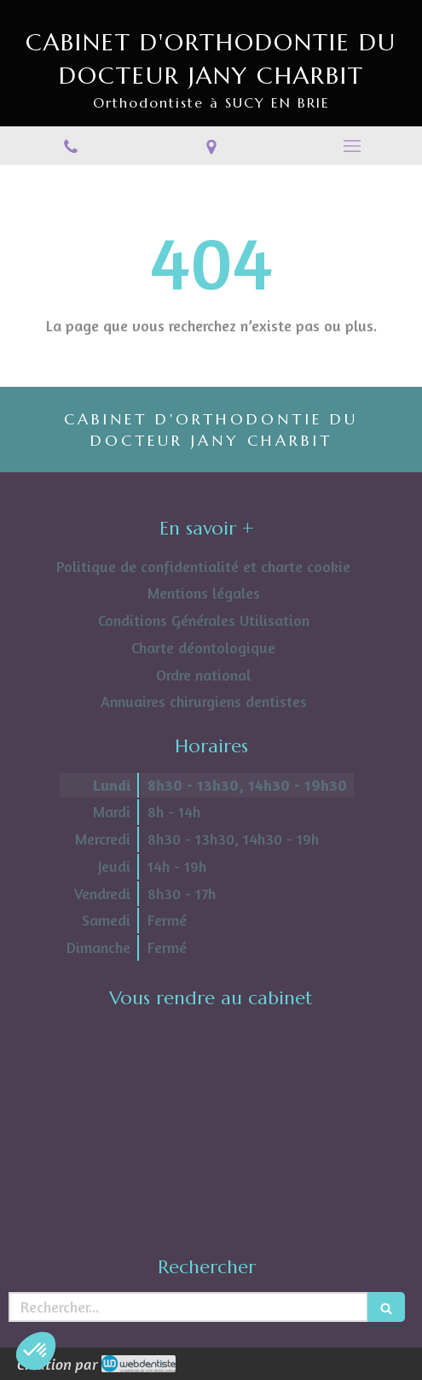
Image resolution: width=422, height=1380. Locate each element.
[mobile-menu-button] (351, 146)
